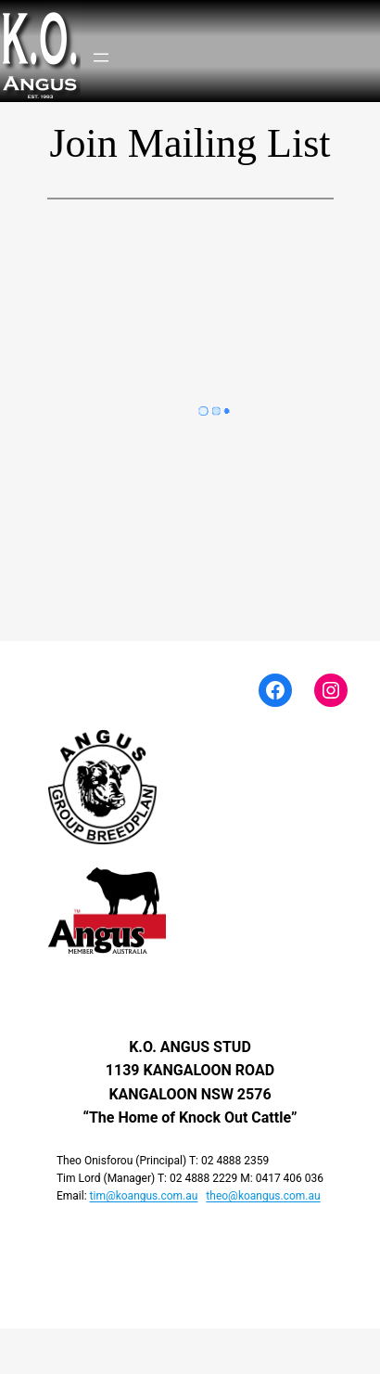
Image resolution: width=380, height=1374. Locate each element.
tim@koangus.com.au (144, 1195)
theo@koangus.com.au (263, 1195)
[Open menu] (101, 57)
